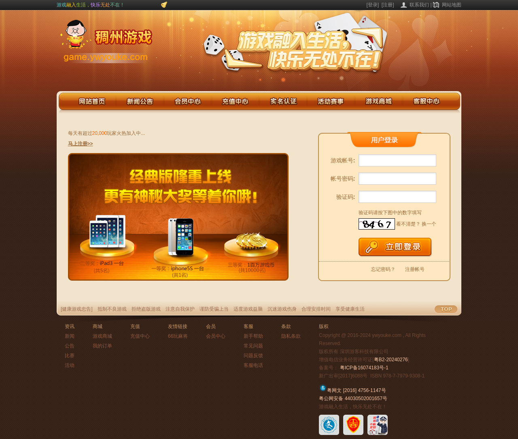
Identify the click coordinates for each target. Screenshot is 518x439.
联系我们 (419, 5)
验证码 (345, 197)
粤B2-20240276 (391, 359)
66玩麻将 (178, 336)
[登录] (373, 5)
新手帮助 (253, 336)
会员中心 (215, 336)
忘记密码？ (383, 269)
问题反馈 (253, 355)
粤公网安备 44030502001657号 (353, 398)
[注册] (388, 5)
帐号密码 (343, 178)
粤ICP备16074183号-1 (364, 368)
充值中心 (140, 336)
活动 (69, 365)
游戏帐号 (343, 160)
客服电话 (253, 365)
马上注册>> (80, 144)
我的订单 (102, 346)
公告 (69, 346)
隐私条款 (291, 336)
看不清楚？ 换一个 (416, 224)
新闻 (69, 336)
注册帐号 (415, 269)
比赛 (69, 355)
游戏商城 (102, 336)
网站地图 (451, 5)
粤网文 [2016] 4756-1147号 (352, 390)
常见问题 (253, 346)
